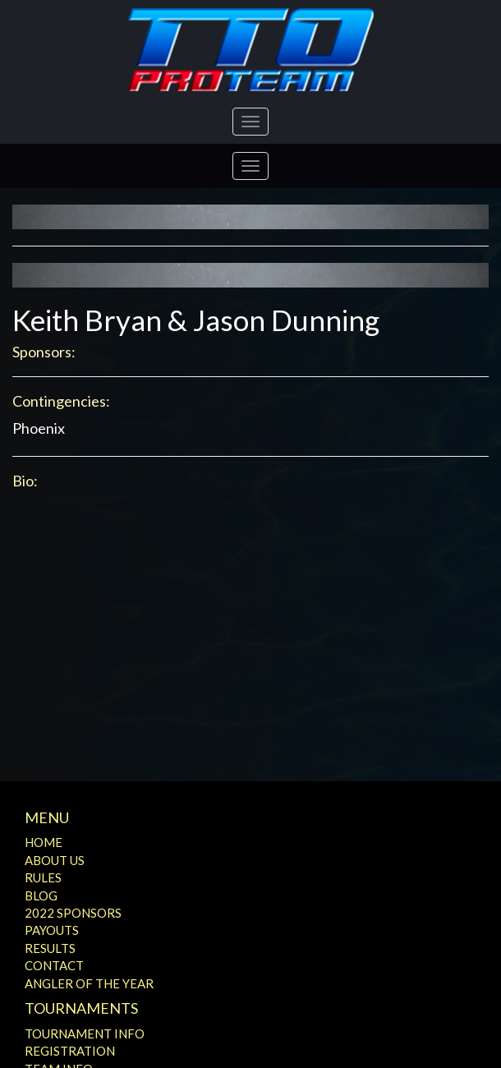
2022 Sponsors (73, 912)
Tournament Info (85, 1033)
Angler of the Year (89, 983)
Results (50, 948)
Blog (41, 895)
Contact (54, 965)
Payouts (52, 930)
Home (43, 842)
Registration (70, 1050)
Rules (43, 877)
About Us (55, 860)
